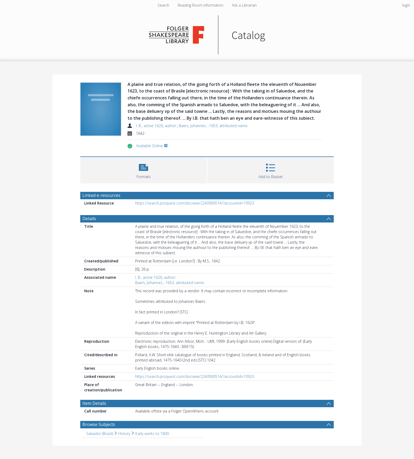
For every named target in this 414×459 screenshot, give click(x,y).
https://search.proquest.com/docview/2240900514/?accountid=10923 (194, 203)
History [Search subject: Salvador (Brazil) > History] (124, 433)
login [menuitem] (406, 5)
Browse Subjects (98, 424)
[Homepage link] (207, 33)
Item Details (94, 403)
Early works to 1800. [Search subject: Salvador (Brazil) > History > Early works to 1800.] (152, 433)
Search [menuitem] (163, 5)
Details (89, 218)
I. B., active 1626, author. (156, 125)
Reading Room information (200, 5)
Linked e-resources (101, 195)
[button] (143, 169)
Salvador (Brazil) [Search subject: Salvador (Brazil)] (99, 433)
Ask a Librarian (244, 5)
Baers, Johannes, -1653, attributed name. (213, 125)
